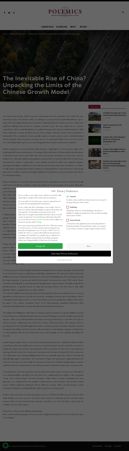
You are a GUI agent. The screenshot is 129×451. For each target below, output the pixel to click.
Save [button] (89, 246)
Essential (71, 196)
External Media (74, 220)
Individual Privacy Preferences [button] (64, 253)
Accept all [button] (40, 246)
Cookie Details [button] (60, 260)
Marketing (72, 207)
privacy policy (37, 219)
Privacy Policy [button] (68, 260)
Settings (38, 222)
